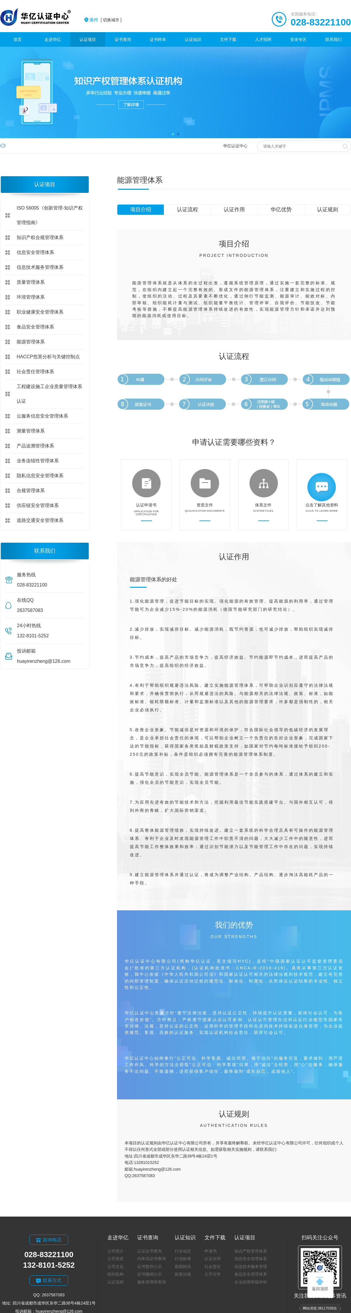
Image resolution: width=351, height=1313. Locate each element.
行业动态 (183, 1251)
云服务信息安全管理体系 (42, 416)
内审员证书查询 (151, 1258)
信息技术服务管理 (250, 1266)
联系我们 (333, 39)
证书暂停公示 (149, 1266)
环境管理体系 (31, 297)
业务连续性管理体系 (38, 460)
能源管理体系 (31, 341)
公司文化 (115, 1266)
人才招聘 (263, 39)
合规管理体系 (31, 490)
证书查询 (123, 39)
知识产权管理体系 (250, 1251)
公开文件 (212, 1274)
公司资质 (115, 1258)
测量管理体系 (31, 430)
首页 (17, 39)
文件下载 (228, 39)
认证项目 (88, 39)
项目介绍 (140, 209)
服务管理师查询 (151, 1282)
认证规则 (327, 209)
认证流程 (187, 209)
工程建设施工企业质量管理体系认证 (49, 394)
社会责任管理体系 (35, 371)
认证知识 (193, 39)
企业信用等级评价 (250, 1282)
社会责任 (212, 1266)
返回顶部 (320, 1284)
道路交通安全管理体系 (40, 520)
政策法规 (183, 1274)
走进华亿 (52, 39)
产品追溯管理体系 (35, 445)
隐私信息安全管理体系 (40, 475)
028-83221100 (321, 22)
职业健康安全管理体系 (40, 311)
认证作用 (234, 209)
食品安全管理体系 (35, 326)
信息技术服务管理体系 (40, 267)
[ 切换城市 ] (105, 20)
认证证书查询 (149, 1251)
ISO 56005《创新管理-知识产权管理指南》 (50, 215)
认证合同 (212, 1258)
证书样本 (158, 39)
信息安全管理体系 (35, 252)
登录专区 (298, 39)
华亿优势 (281, 209)
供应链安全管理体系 (38, 505)
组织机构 (115, 1274)
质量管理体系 (31, 282)
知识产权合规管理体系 (40, 237)
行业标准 (183, 1258)
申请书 (210, 1251)
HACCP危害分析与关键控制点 (48, 356)
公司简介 (115, 1251)
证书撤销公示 (149, 1274)
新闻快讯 (183, 1266)
